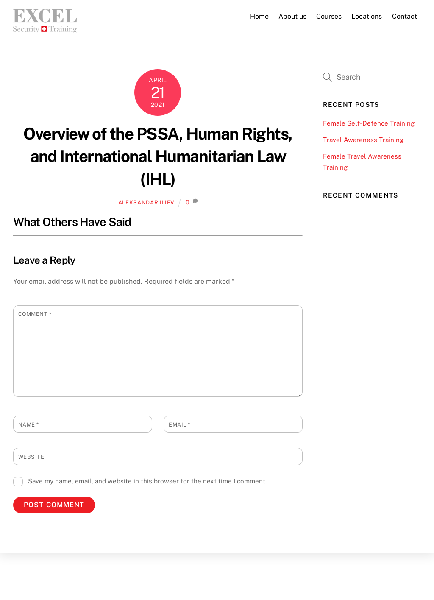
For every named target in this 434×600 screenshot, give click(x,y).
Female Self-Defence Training (369, 123)
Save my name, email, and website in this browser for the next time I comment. (147, 481)
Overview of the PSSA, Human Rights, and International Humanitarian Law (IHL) (157, 156)
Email (179, 424)
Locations (366, 16)
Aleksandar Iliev (146, 202)
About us (292, 16)
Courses (329, 16)
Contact (404, 16)
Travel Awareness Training (363, 139)
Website (31, 457)
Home (259, 16)
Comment (35, 314)
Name (28, 424)
